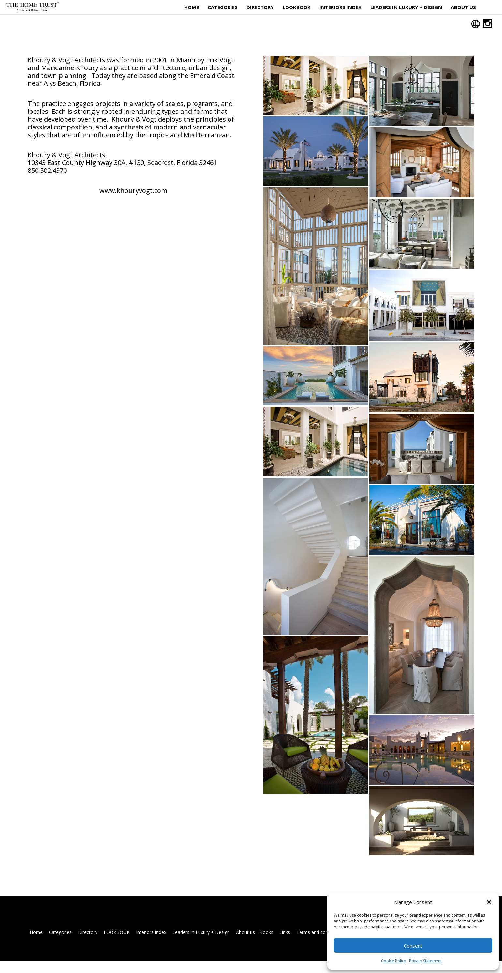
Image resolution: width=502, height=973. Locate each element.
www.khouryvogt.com (133, 202)
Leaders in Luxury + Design (406, 7)
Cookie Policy (393, 961)
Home (191, 7)
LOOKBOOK (297, 7)
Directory (260, 7)
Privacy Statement (425, 961)
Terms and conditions (319, 944)
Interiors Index (340, 7)
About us (463, 7)
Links (284, 944)
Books (266, 944)
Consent (413, 945)
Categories (223, 7)
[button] (489, 902)
